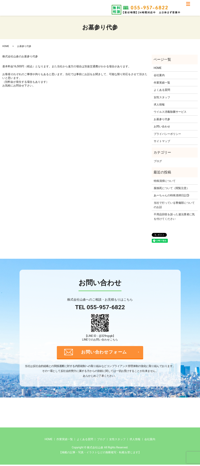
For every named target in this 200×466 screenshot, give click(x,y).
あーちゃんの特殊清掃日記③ (171, 195)
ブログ (158, 161)
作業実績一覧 (162, 82)
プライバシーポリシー (167, 133)
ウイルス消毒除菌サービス (170, 111)
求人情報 (159, 104)
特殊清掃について (165, 180)
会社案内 (159, 75)
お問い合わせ (162, 126)
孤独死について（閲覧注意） (171, 188)
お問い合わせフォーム (104, 353)
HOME (5, 46)
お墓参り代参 (162, 119)
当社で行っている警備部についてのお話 (174, 205)
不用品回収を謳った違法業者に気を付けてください (174, 216)
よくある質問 (162, 89)
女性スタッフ (162, 97)
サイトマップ (162, 141)
